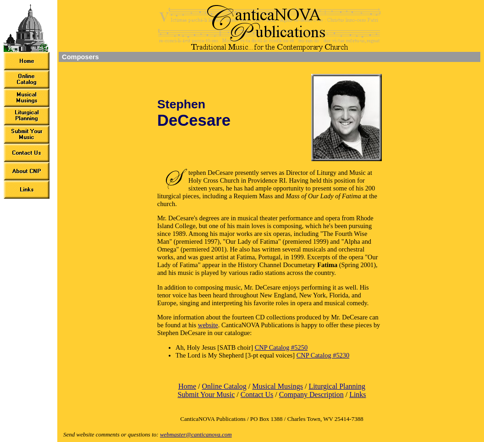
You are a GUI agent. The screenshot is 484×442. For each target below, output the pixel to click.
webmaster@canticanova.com (196, 434)
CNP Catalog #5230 (323, 355)
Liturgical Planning (336, 386)
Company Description (311, 394)
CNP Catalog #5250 (281, 347)
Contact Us (257, 394)
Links (357, 394)
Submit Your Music (206, 394)
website (208, 325)
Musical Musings (277, 386)
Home (187, 386)
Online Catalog (224, 386)
